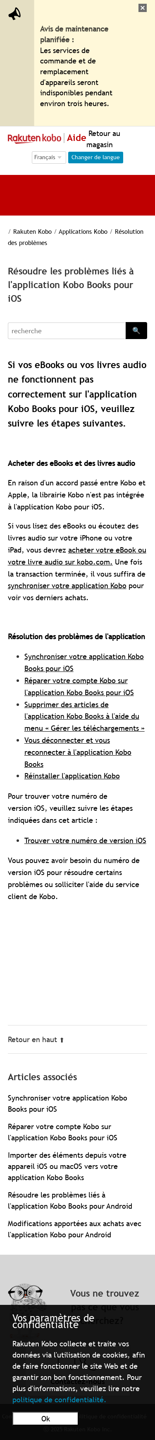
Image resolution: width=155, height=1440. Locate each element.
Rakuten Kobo (32, 231)
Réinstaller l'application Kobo (72, 776)
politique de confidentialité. (59, 1399)
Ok (45, 1418)
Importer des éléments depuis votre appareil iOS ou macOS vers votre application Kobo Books (67, 1166)
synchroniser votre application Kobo (67, 585)
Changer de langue (96, 157)
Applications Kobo (84, 231)
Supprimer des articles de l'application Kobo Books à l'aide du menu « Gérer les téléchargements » (84, 716)
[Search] (67, 330)
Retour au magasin (103, 138)
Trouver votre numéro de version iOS (85, 840)
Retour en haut (36, 1039)
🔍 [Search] (136, 330)
